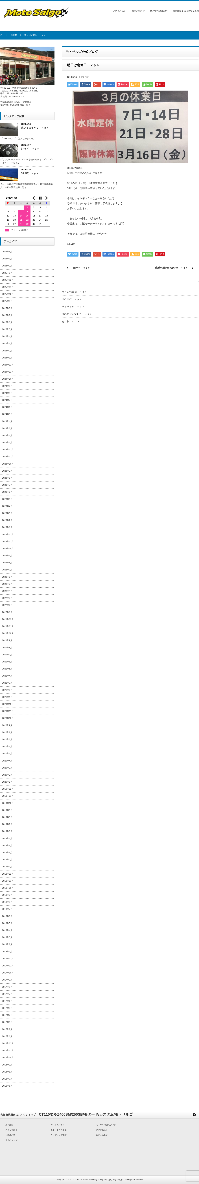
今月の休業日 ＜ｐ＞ (74, 291)
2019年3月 (7, 852)
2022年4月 (7, 591)
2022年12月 (8, 534)
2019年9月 (7, 810)
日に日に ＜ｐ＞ (72, 299)
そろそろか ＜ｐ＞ (73, 306)
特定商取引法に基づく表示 (186, 11)
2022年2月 (7, 605)
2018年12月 (8, 874)
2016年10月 (8, 1057)
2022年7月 (7, 569)
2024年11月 (8, 372)
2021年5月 (7, 668)
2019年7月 (7, 824)
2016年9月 (7, 1064)
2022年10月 (8, 548)
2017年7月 (7, 994)
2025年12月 (8, 280)
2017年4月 (7, 1015)
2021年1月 (7, 697)
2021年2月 (7, 690)
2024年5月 (7, 414)
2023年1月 (7, 527)
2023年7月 (7, 485)
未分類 (14, 35)
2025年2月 (7, 350)
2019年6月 (7, 831)
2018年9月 (7, 895)
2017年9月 (7, 980)
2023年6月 (7, 492)
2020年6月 (7, 746)
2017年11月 (8, 965)
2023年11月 (8, 456)
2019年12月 (8, 789)
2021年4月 (7, 676)
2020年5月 (7, 753)
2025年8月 (7, 308)
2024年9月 (7, 386)
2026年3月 (7, 258)
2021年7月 (7, 654)
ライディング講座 (59, 1135)
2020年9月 (7, 725)
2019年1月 (7, 866)
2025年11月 (8, 287)
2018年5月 (7, 923)
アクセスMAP (119, 11)
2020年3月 (7, 768)
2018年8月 (7, 902)
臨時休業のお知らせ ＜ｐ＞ (171, 267)
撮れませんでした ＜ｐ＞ (77, 313)
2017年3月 (7, 1022)
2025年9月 (7, 301)
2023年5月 (7, 499)
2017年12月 (8, 958)
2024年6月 (7, 407)
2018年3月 (7, 937)
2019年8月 (7, 817)
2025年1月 (7, 357)
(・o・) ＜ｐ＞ (30, 148)
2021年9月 (7, 640)
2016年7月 (7, 1079)
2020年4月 (7, 761)
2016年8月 (7, 1072)
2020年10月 (8, 718)
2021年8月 (7, 647)
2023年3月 (7, 513)
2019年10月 (8, 803)
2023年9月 (7, 471)
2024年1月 (7, 442)
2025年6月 (7, 322)
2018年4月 (7, 930)
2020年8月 (7, 732)
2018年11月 (8, 881)
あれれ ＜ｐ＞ (70, 321)
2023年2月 (7, 520)
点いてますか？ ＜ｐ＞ (35, 127)
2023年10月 (8, 464)
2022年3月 (7, 598)
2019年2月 (7, 859)
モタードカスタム (59, 1130)
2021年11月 (8, 626)
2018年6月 (7, 916)
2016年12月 (8, 1043)
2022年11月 (8, 541)
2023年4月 (7, 506)
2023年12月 (8, 449)
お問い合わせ (138, 11)
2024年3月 (7, 428)
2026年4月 (7, 251)
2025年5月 (7, 329)
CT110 (71, 243)
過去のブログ (11, 1140)
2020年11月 (8, 711)
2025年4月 (7, 336)
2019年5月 (7, 838)
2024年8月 (7, 393)
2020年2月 (7, 775)
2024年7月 (7, 400)
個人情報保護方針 (158, 11)
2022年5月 (7, 584)
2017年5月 (7, 1008)
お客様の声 (10, 1135)
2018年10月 (8, 888)
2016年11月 (8, 1050)
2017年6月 (7, 1001)
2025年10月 (8, 294)
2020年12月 (8, 704)
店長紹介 (9, 1125)
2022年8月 (7, 562)
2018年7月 (7, 909)
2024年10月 (8, 379)
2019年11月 (8, 796)
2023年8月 (7, 478)
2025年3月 (7, 343)
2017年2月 (7, 1029)
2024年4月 (7, 421)
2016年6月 (7, 1086)
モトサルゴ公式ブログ (106, 1125)
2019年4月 (7, 845)
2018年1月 (7, 951)
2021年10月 (8, 633)
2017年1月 (7, 1036)
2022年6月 (7, 577)
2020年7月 (7, 739)
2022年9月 (7, 555)
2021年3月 (7, 683)
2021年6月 (7, 661)
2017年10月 (8, 972)
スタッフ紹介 (11, 1130)
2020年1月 (7, 782)
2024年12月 (8, 365)
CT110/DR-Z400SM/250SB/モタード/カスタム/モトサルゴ (97, 1179)
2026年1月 (7, 273)
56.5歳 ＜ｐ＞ (30, 173)
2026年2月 (7, 265)
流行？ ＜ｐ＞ (81, 267)
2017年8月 (7, 987)
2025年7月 (7, 315)
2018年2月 (7, 944)
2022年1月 (7, 612)
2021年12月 (8, 619)
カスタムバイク (58, 1125)
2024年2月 (7, 435)
